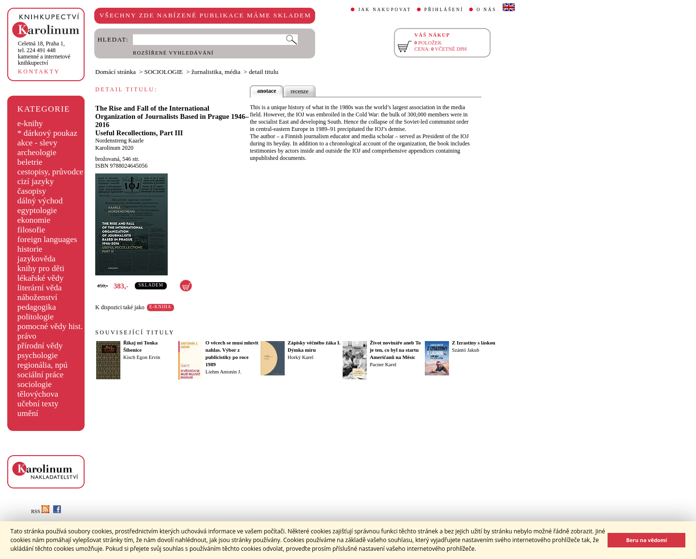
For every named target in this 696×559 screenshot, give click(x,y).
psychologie (37, 355)
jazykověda (36, 258)
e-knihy (30, 123)
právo (26, 336)
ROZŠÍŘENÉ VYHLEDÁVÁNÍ (173, 53)
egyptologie (37, 210)
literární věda (39, 287)
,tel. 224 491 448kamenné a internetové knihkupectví (44, 53)
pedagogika (36, 307)
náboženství (37, 297)
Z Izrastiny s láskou (473, 342)
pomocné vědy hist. (50, 326)
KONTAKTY (39, 71)
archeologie (37, 152)
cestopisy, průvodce (50, 171)
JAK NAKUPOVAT (384, 9)
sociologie (34, 384)
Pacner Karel (383, 364)
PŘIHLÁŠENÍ (444, 9)
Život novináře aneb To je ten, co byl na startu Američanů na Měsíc (395, 350)
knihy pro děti (40, 268)
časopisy (31, 191)
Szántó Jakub (465, 350)
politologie (35, 316)
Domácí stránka (115, 71)
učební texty (37, 403)
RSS (40, 511)
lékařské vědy (40, 278)
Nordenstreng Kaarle (119, 140)
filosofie (31, 229)
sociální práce (40, 374)
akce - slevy (37, 142)
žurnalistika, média (215, 71)
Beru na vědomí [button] (646, 540)
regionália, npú (42, 365)
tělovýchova (37, 394)
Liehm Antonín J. (223, 371)
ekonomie (33, 220)
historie (30, 249)
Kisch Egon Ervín (141, 357)
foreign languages (47, 239)
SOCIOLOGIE (164, 71)
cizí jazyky (35, 181)
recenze (299, 91)
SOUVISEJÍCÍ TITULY (134, 332)
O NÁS (486, 9)
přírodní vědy (40, 345)
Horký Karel (301, 357)
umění (27, 413)
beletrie (30, 162)
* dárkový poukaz (47, 133)
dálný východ (40, 200)
